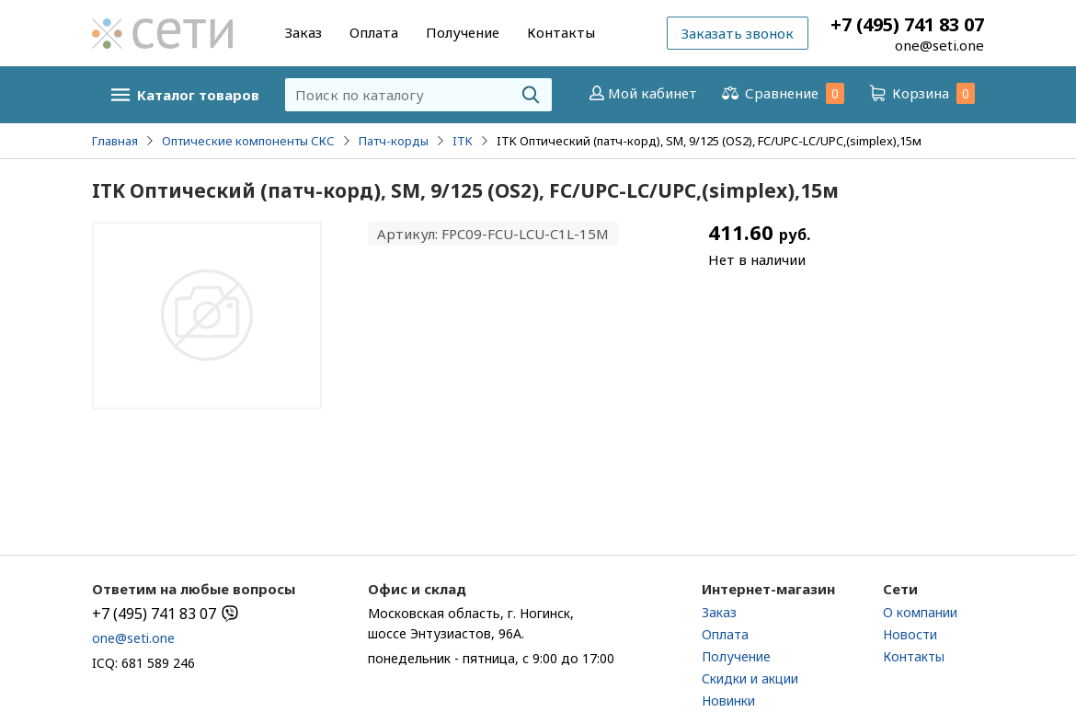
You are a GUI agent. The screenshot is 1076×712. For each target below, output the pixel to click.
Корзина (920, 93)
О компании (920, 612)
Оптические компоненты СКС (248, 140)
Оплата (373, 32)
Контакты (561, 32)
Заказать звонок (737, 33)
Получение (462, 32)
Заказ (303, 32)
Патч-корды (394, 140)
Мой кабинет (641, 93)
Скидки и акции (750, 678)
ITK (462, 140)
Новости (910, 634)
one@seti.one (939, 45)
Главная (115, 140)
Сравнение (781, 93)
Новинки (728, 700)
